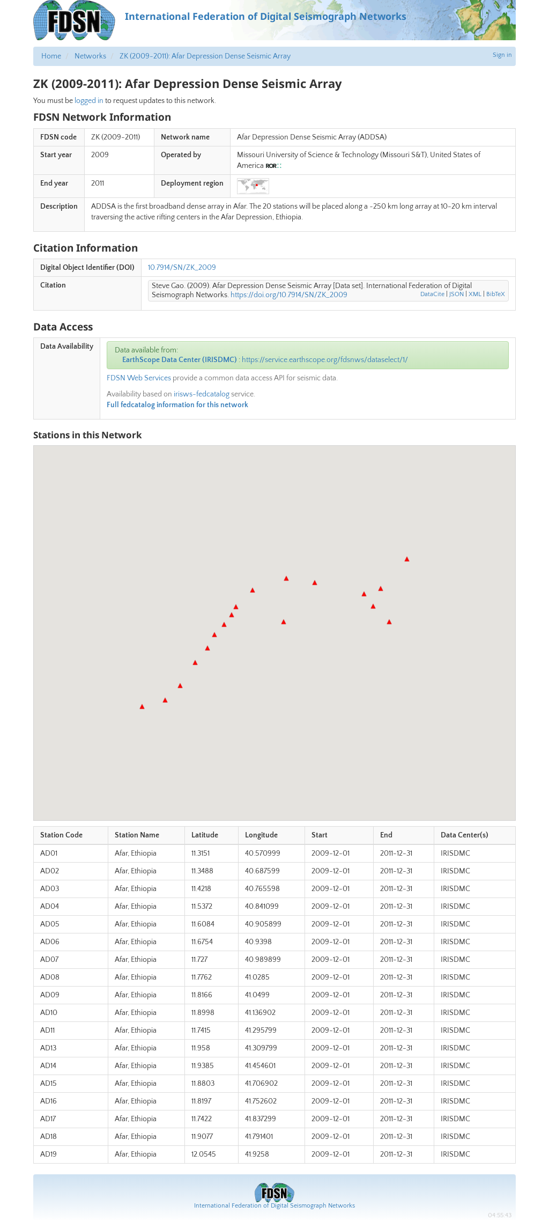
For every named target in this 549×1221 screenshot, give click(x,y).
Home (51, 56)
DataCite (432, 294)
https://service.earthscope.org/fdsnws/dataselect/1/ (325, 360)
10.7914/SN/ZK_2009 (182, 267)
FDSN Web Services (139, 378)
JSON (456, 294)
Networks (90, 56)
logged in (89, 101)
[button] (142, 706)
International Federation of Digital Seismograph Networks (274, 1205)
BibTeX (495, 294)
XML (475, 294)
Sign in (502, 55)
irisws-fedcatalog (201, 394)
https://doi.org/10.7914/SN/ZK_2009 (289, 295)
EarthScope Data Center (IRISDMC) (179, 360)
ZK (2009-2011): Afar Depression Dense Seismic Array (205, 56)
